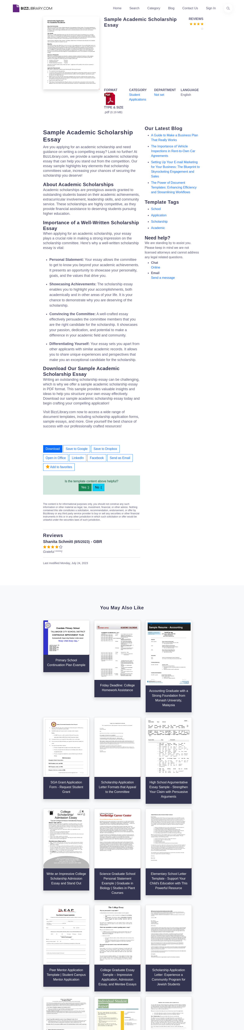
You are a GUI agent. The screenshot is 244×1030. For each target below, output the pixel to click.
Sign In (211, 8)
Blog (171, 8)
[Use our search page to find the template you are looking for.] (228, 8)
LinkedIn (78, 458)
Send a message (163, 277)
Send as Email (120, 458)
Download (53, 448)
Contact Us (190, 8)
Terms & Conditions (176, 946)
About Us (93, 946)
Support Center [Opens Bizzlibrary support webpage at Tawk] (173, 939)
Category (153, 8)
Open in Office (56, 458)
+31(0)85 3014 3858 (214, 943)
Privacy (167, 952)
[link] (16, 986)
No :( (98, 487)
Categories (132, 946)
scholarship (159, 221)
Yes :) (85, 487)
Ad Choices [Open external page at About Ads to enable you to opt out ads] (170, 958)
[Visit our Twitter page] (16, 985)
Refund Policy (172, 977)
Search (134, 8)
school (156, 209)
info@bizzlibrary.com (214, 939)
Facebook (97, 458)
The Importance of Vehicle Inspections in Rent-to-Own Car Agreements (173, 151)
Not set (159, 94)
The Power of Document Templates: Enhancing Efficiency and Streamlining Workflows (174, 187)
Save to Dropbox (105, 448)
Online (155, 267)
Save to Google (76, 448)
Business (130, 952)
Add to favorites (59, 467)
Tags (127, 965)
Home (117, 8)
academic (158, 228)
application (158, 215)
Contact (92, 958)
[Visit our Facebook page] (26, 985)
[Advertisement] (152, 58)
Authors (92, 952)
